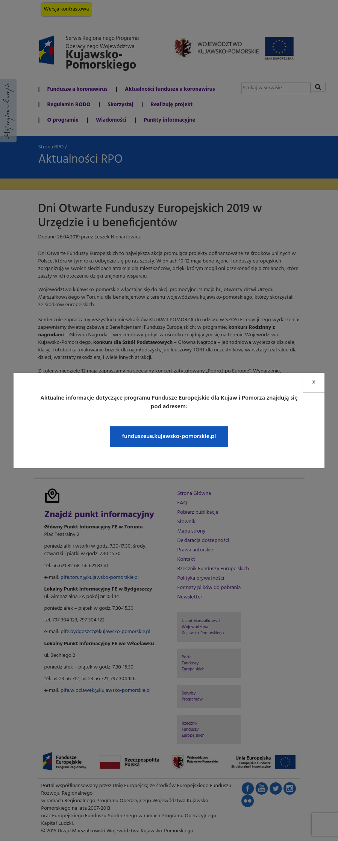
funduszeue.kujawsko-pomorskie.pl (169, 436)
